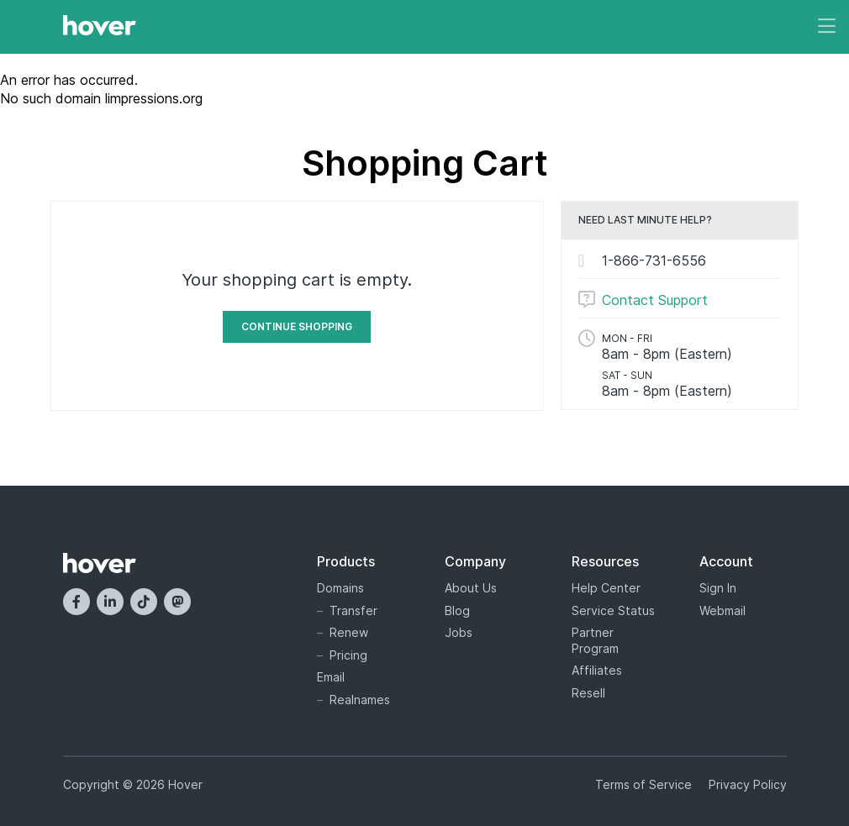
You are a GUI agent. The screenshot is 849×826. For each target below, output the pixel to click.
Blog (457, 610)
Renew (349, 632)
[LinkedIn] (110, 601)
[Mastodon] (177, 601)
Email (331, 677)
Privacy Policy (748, 784)
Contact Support (655, 300)
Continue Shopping (296, 326)
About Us (471, 588)
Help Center (606, 588)
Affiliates (597, 670)
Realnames (360, 699)
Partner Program (595, 640)
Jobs (458, 632)
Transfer (353, 610)
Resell (588, 693)
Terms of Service (643, 784)
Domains (340, 588)
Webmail (722, 610)
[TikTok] (143, 601)
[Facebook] (76, 601)
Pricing (348, 655)
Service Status (613, 610)
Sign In (717, 588)
